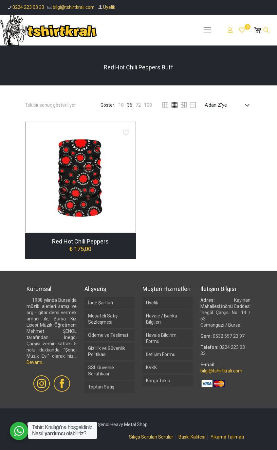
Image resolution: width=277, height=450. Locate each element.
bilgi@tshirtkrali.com (74, 7)
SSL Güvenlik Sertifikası (101, 370)
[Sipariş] (228, 105)
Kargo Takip (158, 380)
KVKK (151, 367)
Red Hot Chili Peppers (80, 241)
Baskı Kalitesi (191, 437)
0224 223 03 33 (28, 7)
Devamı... (36, 362)
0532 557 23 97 (229, 336)
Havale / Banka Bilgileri (161, 319)
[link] (121, 105)
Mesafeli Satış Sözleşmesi (103, 319)
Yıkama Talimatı (227, 437)
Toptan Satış (101, 386)
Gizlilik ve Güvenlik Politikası (106, 351)
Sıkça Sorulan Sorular (151, 437)
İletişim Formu (160, 354)
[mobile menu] (207, 30)
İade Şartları (100, 302)
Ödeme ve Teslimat (108, 335)
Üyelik (109, 7)
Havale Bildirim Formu (161, 338)
